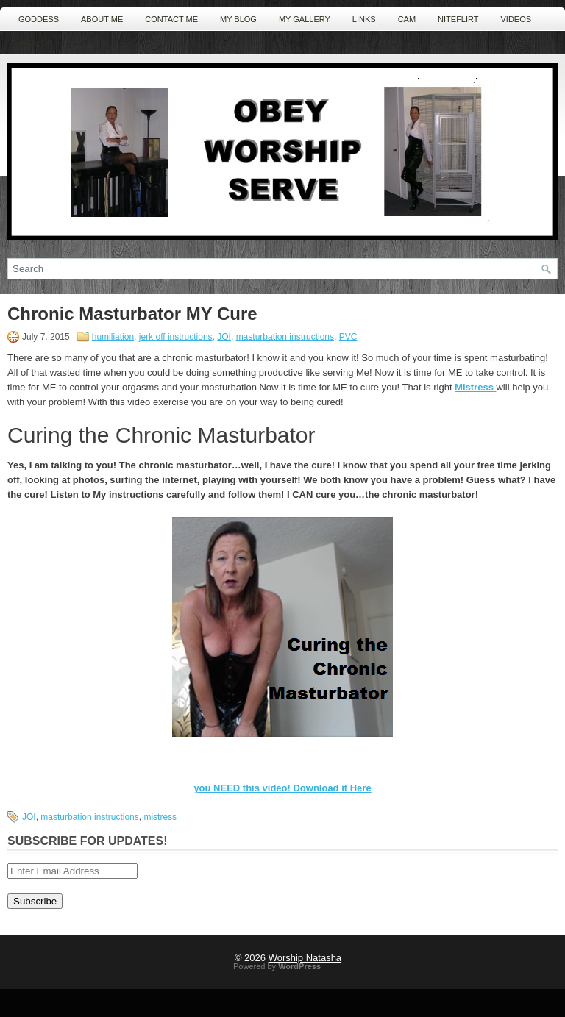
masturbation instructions (285, 337)
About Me (102, 19)
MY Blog (238, 19)
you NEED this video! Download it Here (282, 787)
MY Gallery (304, 19)
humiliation (113, 337)
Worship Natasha (305, 957)
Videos (516, 19)
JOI (224, 337)
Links (364, 19)
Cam (407, 19)
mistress (160, 817)
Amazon (35, 42)
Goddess (38, 19)
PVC (348, 337)
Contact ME (171, 19)
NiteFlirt (458, 19)
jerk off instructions (176, 337)
